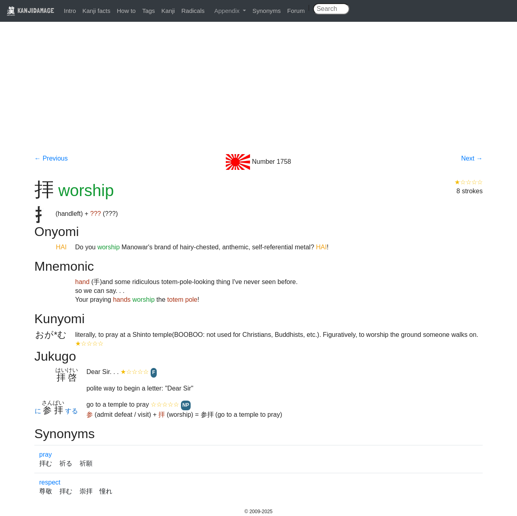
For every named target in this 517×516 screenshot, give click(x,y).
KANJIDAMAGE (30, 10)
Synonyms (266, 10)
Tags (148, 10)
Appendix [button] (227, 10)
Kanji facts (96, 10)
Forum (296, 10)
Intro (70, 10)
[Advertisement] (258, 93)
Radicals (193, 10)
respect (49, 482)
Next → (472, 158)
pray (45, 454)
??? (95, 213)
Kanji (168, 10)
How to (126, 10)
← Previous (51, 158)
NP (186, 405)
